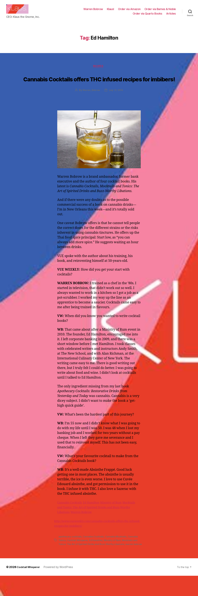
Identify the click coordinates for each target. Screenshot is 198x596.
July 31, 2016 (116, 106)
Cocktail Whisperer (78, 556)
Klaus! (110, 11)
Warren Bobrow (93, 11)
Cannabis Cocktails (71, 519)
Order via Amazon (129, 11)
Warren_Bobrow (91, 106)
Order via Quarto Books (147, 15)
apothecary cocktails (70, 553)
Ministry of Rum (119, 519)
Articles (171, 15)
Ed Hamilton (96, 519)
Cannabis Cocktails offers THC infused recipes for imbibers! (99, 89)
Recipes (99, 71)
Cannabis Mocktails (118, 553)
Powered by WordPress (61, 587)
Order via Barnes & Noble (160, 11)
